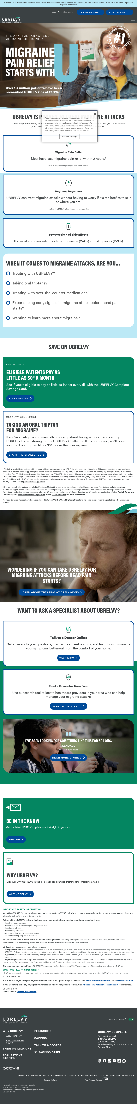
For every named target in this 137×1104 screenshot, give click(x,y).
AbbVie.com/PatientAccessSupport (100, 984)
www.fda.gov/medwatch (98, 980)
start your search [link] (66, 706)
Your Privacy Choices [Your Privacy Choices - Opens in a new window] (93, 1080)
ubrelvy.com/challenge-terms (31, 494)
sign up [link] (14, 839)
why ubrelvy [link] (18, 894)
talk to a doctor (47, 1045)
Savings (40, 1038)
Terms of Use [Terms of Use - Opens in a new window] (115, 1075)
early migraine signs (15, 1042)
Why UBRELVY (13, 1036)
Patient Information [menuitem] (66, 12)
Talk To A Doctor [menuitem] (89, 12)
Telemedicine (36, 1075)
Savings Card (23, 1075)
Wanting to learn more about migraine (45, 317)
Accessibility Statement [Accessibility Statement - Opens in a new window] (87, 1075)
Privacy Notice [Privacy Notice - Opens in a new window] (128, 1075)
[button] (133, 21)
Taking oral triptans (28, 283)
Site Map (72, 1075)
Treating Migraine (17, 1048)
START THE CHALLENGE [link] (25, 454)
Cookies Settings (50, 1080)
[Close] (95, 114)
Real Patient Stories (12, 1057)
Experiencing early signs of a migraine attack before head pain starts (66, 305)
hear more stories (66, 757)
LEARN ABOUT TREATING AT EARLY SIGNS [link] (50, 592)
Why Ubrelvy (13, 1030)
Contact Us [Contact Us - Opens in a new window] (103, 1075)
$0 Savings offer (47, 1052)
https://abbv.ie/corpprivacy (33, 481)
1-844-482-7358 (60, 479)
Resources (42, 1031)
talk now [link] (66, 657)
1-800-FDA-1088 (125, 980)
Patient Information (26, 991)
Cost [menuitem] (54, 12)
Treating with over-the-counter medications (49, 292)
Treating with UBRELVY (32, 273)
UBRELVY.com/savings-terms (34, 479)
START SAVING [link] (19, 398)
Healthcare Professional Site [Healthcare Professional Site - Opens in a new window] (55, 1075)
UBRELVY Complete (112, 1032)
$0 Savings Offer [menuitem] (118, 12)
